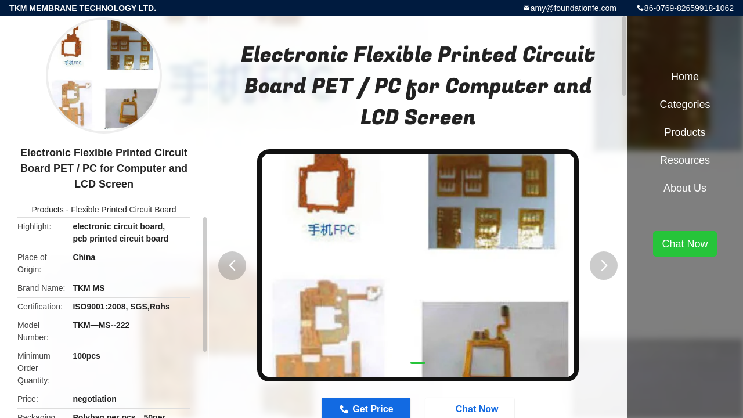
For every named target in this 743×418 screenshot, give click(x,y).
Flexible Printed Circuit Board (123, 209)
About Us (684, 188)
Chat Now (685, 244)
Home (685, 76)
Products (48, 209)
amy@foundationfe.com (573, 8)
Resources (685, 160)
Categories (684, 104)
